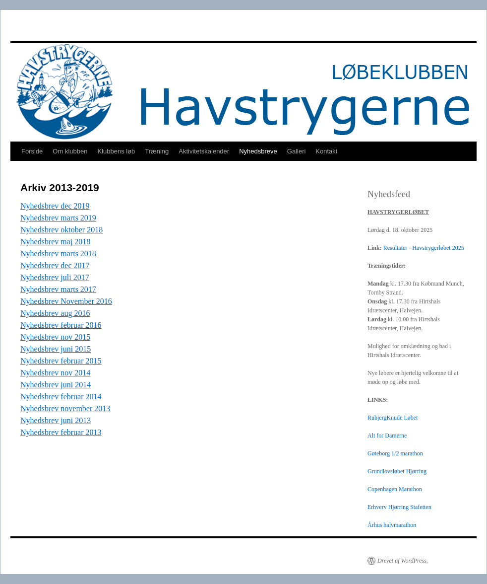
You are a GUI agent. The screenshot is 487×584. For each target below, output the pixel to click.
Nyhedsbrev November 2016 (66, 301)
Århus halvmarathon (391, 524)
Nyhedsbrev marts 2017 (58, 289)
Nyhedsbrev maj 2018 (55, 241)
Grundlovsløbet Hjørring (396, 471)
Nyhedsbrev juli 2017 (54, 277)
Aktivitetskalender (204, 151)
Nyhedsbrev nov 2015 (55, 337)
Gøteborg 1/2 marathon (395, 453)
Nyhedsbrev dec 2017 (55, 265)
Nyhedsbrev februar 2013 (61, 432)
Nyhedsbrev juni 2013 (55, 420)
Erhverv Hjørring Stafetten (399, 507)
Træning (157, 151)
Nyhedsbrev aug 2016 (55, 313)
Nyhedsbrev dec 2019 (55, 206)
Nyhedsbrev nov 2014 (55, 372)
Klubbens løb (116, 151)
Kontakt (326, 151)
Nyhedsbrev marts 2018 (58, 253)
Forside (32, 151)
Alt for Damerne (387, 435)
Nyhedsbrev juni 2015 (55, 349)
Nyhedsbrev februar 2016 (61, 325)
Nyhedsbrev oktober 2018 (61, 229)
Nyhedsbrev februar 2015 (61, 361)
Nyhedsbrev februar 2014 (61, 396)
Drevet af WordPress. (402, 560)
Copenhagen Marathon (394, 489)
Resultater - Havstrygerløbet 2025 (423, 247)
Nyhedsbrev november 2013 (65, 408)
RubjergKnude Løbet (392, 417)
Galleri (296, 151)
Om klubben (70, 151)
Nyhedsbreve (258, 151)
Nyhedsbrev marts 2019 (58, 218)
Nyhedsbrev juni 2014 (55, 384)
